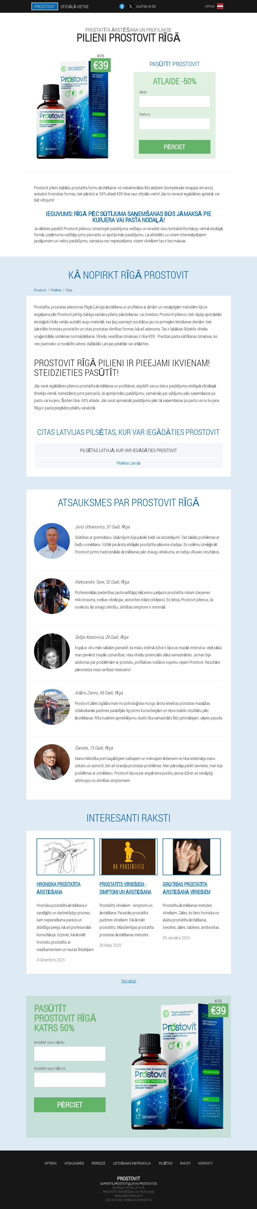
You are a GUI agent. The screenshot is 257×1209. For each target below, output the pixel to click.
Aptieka (50, 1163)
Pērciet (174, 147)
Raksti (185, 1163)
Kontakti (205, 1163)
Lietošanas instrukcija (132, 1163)
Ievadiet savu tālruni (50, 1068)
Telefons (144, 114)
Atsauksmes (74, 1163)
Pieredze (98, 1163)
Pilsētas (165, 1163)
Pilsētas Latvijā (128, 463)
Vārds (143, 92)
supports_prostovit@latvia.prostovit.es (128, 1183)
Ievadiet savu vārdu (49, 1042)
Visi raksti (128, 980)
